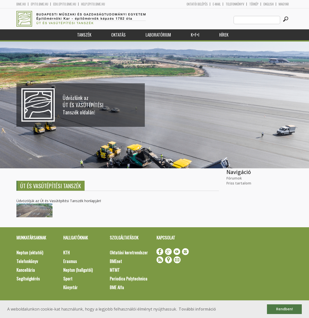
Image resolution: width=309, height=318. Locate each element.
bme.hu (21, 4)
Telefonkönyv (235, 4)
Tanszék (84, 35)
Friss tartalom (238, 183)
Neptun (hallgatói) (78, 270)
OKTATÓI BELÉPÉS (197, 4)
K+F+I (195, 35)
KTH (66, 252)
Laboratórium (158, 35)
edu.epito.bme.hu (64, 4)
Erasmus (70, 261)
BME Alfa (117, 287)
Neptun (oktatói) (29, 252)
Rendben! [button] (284, 309)
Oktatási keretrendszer (129, 252)
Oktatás (118, 35)
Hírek (223, 35)
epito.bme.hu (39, 4)
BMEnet (116, 261)
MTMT (115, 270)
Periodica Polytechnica (128, 278)
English (268, 4)
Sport (67, 278)
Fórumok (234, 178)
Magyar (284, 4)
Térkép (253, 4)
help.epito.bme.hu (93, 4)
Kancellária (25, 270)
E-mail (217, 4)
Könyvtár (70, 287)
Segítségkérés (28, 278)
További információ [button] (197, 309)
